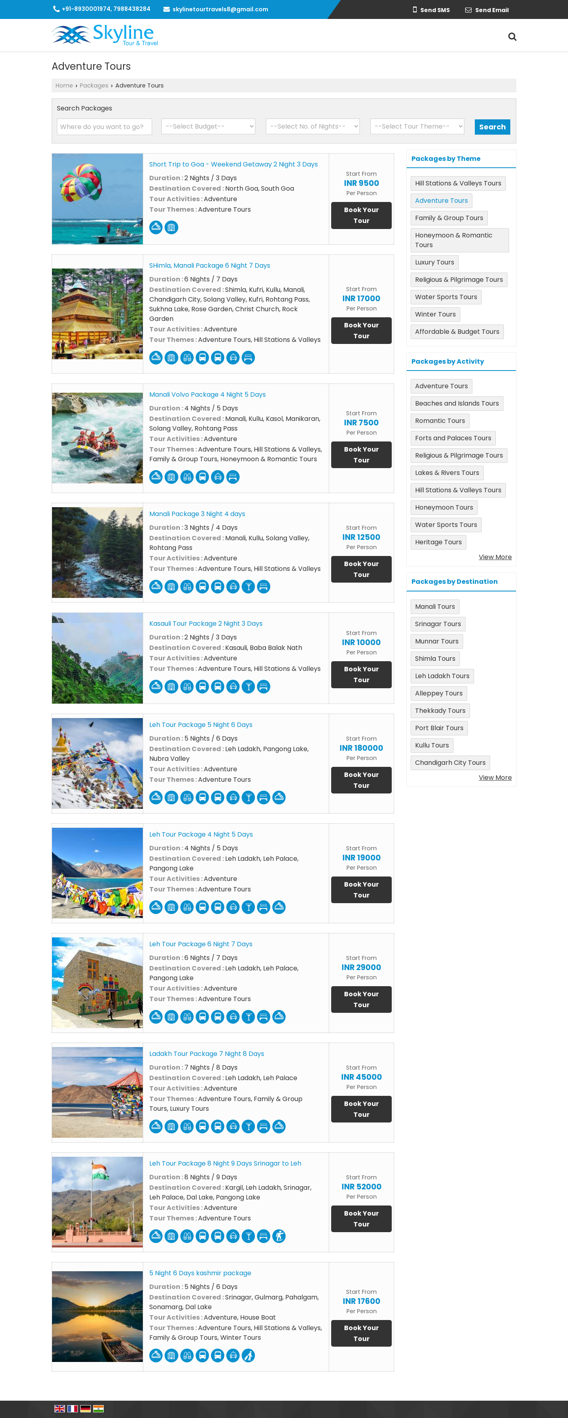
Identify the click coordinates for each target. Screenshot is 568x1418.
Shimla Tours (435, 658)
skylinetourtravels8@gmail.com (220, 9)
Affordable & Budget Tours (457, 331)
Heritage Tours (438, 542)
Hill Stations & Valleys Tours (458, 183)
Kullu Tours (432, 745)
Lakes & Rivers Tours (447, 472)
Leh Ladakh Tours (442, 676)
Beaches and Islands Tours (457, 403)
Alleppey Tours (439, 693)
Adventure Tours (441, 200)
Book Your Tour (361, 215)
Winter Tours (435, 314)
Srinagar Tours (438, 624)
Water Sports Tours (446, 297)
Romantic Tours (440, 420)
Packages (94, 85)
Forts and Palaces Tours (453, 438)
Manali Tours (435, 606)
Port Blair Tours (439, 728)
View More (495, 557)
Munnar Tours (437, 641)
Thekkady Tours (440, 710)
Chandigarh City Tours (450, 762)
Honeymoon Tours (444, 507)
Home (64, 85)
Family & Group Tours (449, 218)
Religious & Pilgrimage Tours (459, 279)
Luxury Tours (434, 262)
